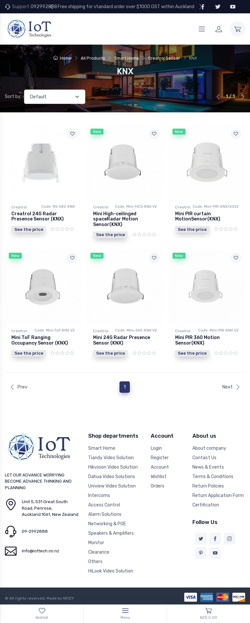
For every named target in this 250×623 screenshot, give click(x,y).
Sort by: (13, 96)
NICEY (68, 598)
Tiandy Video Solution (111, 457)
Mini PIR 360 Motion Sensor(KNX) (197, 340)
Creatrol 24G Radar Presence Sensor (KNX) (37, 216)
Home (62, 58)
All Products (93, 58)
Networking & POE (107, 523)
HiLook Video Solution (110, 570)
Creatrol (19, 207)
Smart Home (126, 58)
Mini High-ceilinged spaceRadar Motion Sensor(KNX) (115, 219)
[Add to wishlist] (72, 134)
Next (231, 386)
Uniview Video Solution (112, 485)
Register (160, 457)
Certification (205, 504)
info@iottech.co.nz (40, 550)
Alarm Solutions (104, 514)
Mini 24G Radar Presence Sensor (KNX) (121, 340)
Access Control (104, 504)
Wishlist (159, 476)
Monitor (96, 542)
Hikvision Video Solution (113, 467)
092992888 (44, 6)
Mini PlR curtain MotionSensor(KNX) (197, 216)
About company (209, 448)
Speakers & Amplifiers (111, 533)
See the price (28, 229)
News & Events (208, 467)
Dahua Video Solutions (111, 476)
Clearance (98, 552)
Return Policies (208, 485)
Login (156, 448)
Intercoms (99, 495)
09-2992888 (35, 531)
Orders (157, 485)
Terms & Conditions (212, 476)
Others (95, 561)
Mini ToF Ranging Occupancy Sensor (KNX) (39, 340)
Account (160, 467)
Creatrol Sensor (164, 58)
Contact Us (204, 457)
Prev (18, 386)
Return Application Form (218, 495)
